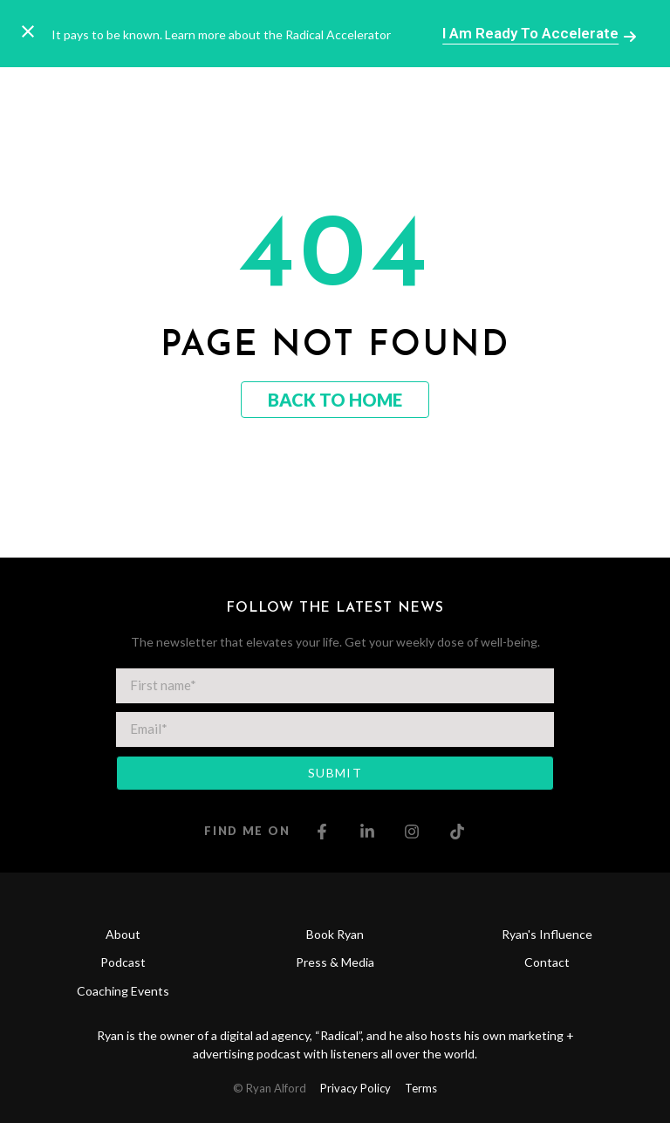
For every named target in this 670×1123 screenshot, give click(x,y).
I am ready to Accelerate (530, 33)
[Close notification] (27, 33)
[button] (536, 98)
